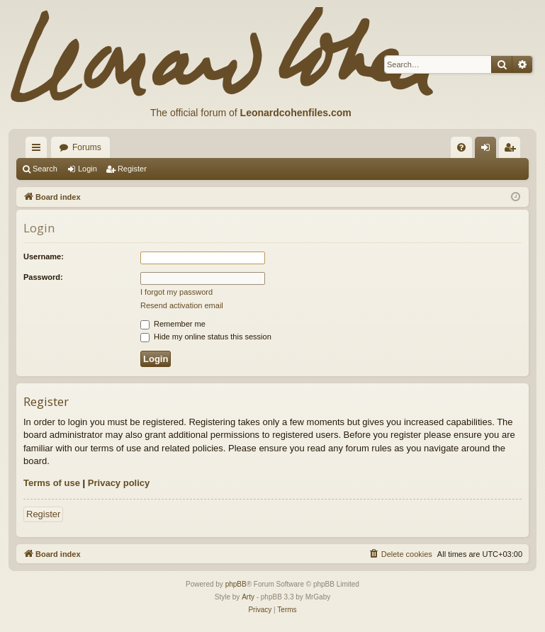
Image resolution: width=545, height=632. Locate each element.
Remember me (173, 324)
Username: (43, 256)
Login (87, 168)
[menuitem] (461, 147)
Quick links (39, 150)
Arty (248, 597)
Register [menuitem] (512, 150)
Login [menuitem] (488, 150)
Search (45, 168)
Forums (86, 147)
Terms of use (51, 483)
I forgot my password (176, 292)
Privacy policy (119, 483)
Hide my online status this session (205, 336)
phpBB (236, 584)
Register (132, 168)
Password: (43, 277)
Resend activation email (181, 305)
